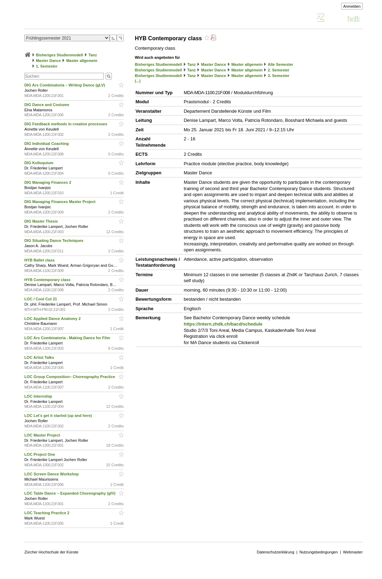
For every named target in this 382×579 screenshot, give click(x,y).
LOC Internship (38, 396)
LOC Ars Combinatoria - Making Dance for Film (67, 338)
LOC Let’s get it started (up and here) (58, 415)
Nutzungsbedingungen (319, 552)
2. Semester (278, 70)
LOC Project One (40, 454)
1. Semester (47, 66)
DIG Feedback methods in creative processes (66, 124)
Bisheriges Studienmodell (59, 55)
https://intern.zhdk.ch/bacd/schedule (223, 324)
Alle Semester (280, 64)
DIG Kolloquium (39, 163)
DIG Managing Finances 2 (48, 182)
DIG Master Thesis (41, 221)
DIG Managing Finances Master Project (60, 202)
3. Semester (278, 76)
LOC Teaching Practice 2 (47, 513)
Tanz (92, 55)
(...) (138, 81)
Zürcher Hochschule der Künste (51, 552)
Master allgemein (81, 60)
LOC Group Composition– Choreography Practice (70, 377)
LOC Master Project (42, 435)
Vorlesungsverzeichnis (75, 18)
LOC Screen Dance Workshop (52, 474)
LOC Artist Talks (39, 357)
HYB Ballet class (40, 260)
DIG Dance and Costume (47, 105)
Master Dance (48, 60)
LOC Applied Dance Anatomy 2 (53, 318)
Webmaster (353, 552)
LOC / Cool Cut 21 (41, 299)
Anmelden (352, 6)
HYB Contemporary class (48, 280)
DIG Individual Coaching (47, 143)
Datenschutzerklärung (275, 552)
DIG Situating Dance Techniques (54, 240)
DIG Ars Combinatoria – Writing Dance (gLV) (65, 85)
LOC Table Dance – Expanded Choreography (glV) (70, 493)
